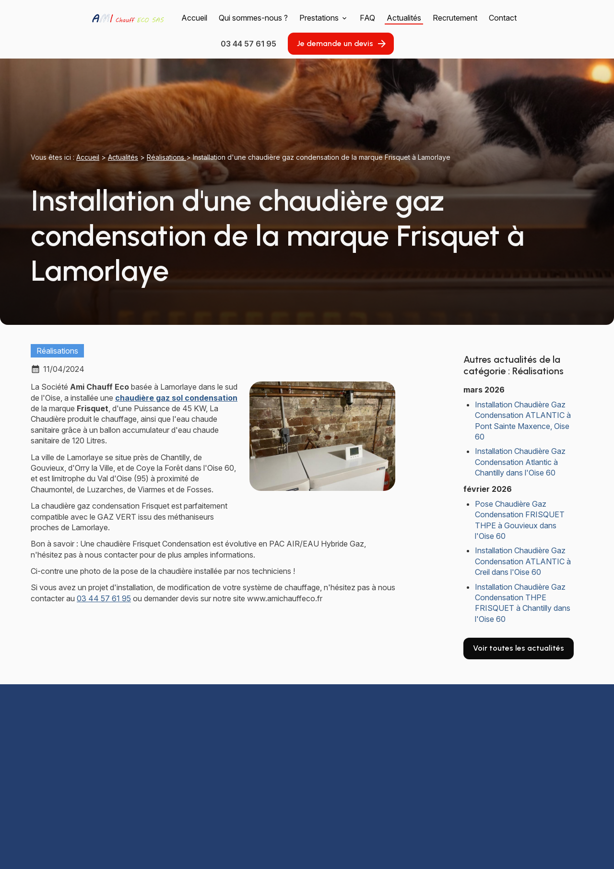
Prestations (319, 18)
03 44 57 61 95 (104, 598)
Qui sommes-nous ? (253, 18)
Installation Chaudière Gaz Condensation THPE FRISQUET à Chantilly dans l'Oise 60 (522, 603)
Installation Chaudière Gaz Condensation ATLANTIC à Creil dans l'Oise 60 (523, 561)
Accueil (194, 18)
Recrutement (455, 18)
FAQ (367, 18)
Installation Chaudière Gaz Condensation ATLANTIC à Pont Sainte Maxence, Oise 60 (523, 420)
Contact (503, 18)
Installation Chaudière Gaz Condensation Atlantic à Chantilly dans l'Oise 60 (520, 461)
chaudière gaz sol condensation (176, 398)
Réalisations (166, 157)
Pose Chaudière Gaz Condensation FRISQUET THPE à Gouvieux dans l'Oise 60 (520, 520)
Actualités (404, 18)
